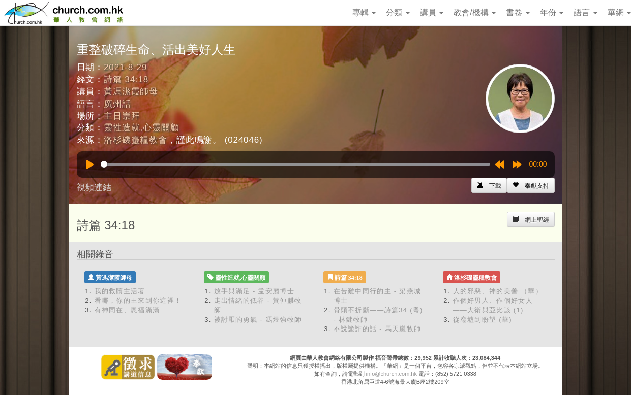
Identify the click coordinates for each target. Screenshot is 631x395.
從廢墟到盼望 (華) (482, 319)
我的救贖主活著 (120, 291)
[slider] (295, 164)
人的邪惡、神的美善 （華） (498, 291)
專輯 (364, 12)
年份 (551, 12)
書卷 (517, 12)
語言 (585, 12)
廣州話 (117, 104)
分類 (397, 12)
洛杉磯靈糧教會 (135, 140)
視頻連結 (94, 187)
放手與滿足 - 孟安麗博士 (254, 291)
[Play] (90, 164)
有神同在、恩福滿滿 (127, 310)
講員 (431, 12)
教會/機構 (475, 12)
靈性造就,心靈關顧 (141, 128)
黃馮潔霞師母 (131, 91)
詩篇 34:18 (126, 79)
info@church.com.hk (391, 374)
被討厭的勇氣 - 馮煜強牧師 (258, 319)
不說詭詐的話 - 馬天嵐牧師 (378, 329)
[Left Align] (531, 185)
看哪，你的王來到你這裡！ (138, 300)
